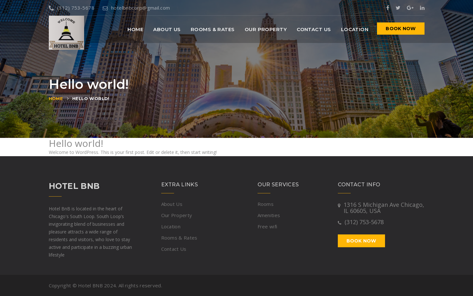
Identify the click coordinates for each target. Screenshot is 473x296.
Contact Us (314, 29)
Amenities (269, 215)
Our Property (266, 29)
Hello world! (90, 98)
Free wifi (267, 226)
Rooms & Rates (213, 29)
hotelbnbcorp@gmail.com (136, 7)
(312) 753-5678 (72, 7)
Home (135, 29)
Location (355, 29)
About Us (167, 29)
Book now (401, 28)
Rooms (266, 204)
